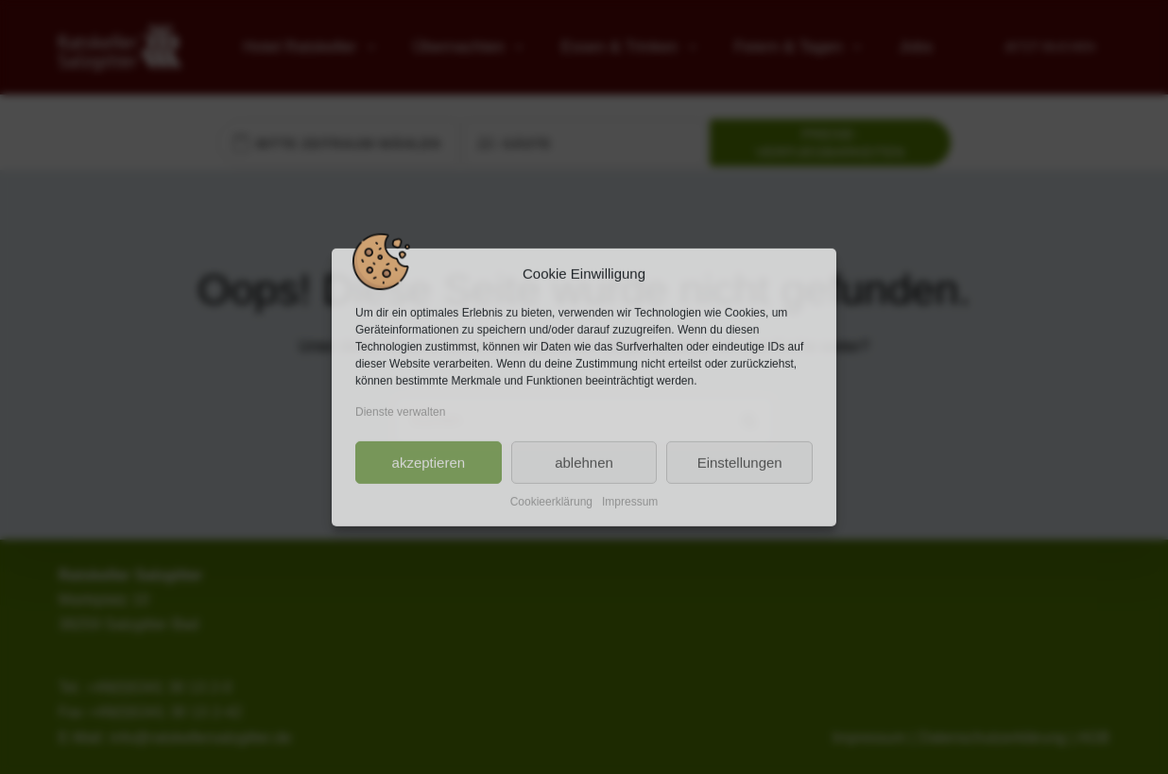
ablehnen (584, 462)
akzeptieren (429, 462)
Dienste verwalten (400, 412)
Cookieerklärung (551, 501)
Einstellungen (739, 462)
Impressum (630, 501)
